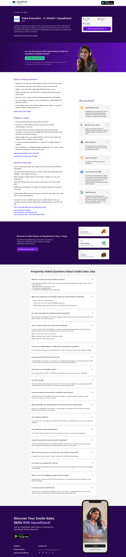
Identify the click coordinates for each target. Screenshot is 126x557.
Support (17, 546)
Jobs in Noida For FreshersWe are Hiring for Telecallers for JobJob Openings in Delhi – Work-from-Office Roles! (29, 212)
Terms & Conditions (21, 553)
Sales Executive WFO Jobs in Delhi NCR (26, 153)
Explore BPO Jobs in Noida (22, 111)
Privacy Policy (19, 549)
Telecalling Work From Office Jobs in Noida (25, 35)
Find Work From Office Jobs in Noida (25, 156)
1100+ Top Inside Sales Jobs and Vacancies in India (30, 207)
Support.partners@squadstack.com (49, 550)
